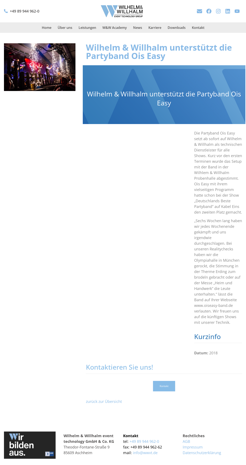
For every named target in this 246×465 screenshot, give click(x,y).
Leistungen (87, 27)
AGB (186, 441)
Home (46, 27)
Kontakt (198, 27)
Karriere (154, 27)
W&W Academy (114, 27)
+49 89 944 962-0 (24, 11)
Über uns (65, 27)
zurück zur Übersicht (104, 401)
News (137, 27)
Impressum (193, 447)
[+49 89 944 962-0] (6, 11)
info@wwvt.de (145, 452)
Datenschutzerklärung (202, 452)
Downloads (177, 27)
